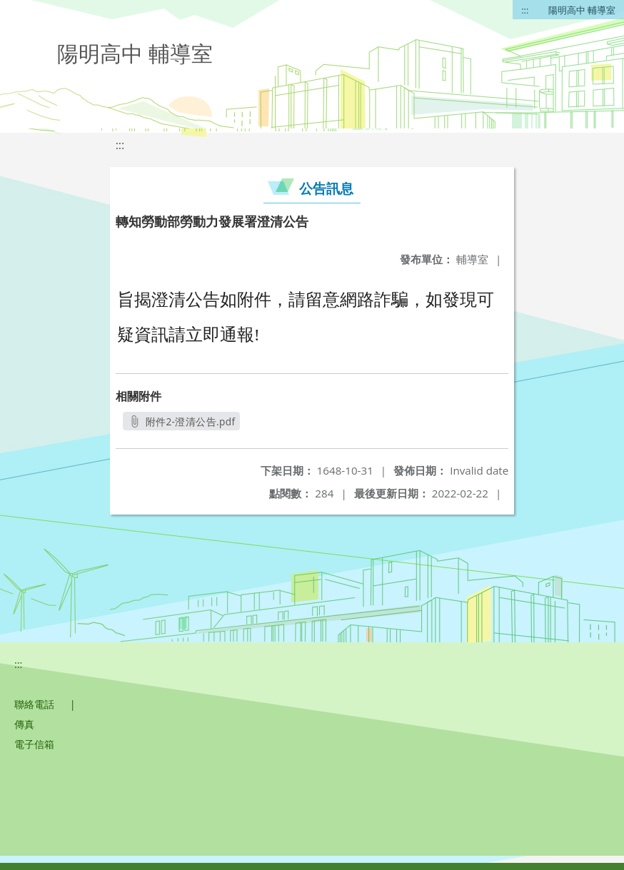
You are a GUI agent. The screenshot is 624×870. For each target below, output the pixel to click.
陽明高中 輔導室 (581, 10)
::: (524, 10)
